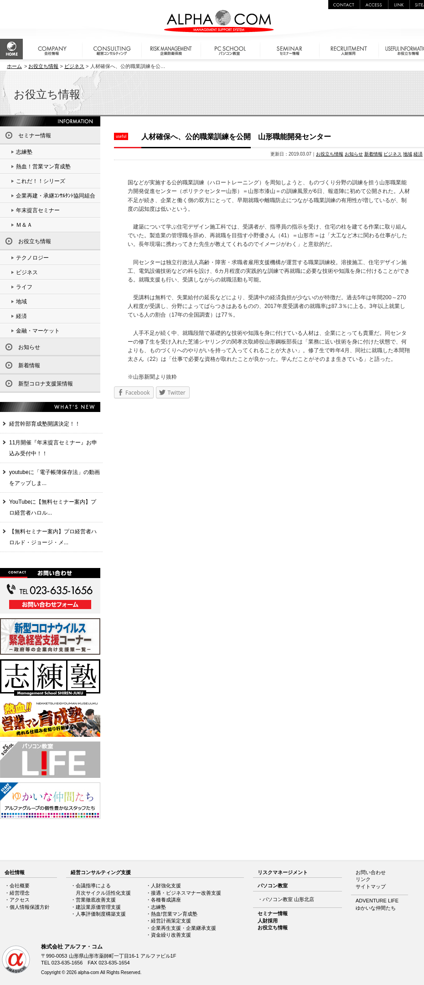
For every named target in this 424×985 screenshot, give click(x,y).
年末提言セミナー (38, 210)
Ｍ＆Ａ (24, 225)
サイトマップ (371, 886)
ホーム (14, 66)
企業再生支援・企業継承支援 (183, 928)
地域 (407, 153)
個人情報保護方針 (30, 907)
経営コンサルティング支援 (101, 872)
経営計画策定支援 (171, 920)
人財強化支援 (166, 885)
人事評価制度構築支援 (101, 914)
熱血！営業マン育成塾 (43, 166)
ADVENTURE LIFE (377, 900)
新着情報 (373, 153)
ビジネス (74, 66)
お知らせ (354, 153)
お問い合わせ (371, 872)
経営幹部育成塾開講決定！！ (44, 424)
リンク (363, 879)
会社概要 (20, 885)
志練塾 (24, 152)
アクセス (20, 899)
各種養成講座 (166, 899)
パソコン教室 (273, 885)
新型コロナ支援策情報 (45, 383)
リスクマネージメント (283, 872)
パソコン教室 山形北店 (288, 899)
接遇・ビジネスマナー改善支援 (186, 893)
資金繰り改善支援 (171, 935)
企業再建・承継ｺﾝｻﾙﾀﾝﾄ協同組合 (55, 196)
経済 (418, 153)
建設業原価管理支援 (98, 907)
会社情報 (15, 872)
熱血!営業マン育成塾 (174, 914)
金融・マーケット (38, 331)
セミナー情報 (34, 135)
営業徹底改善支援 (96, 899)
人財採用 (268, 920)
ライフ (24, 287)
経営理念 (20, 893)
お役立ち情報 (43, 66)
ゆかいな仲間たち (376, 908)
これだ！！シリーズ (40, 181)
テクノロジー (32, 258)
